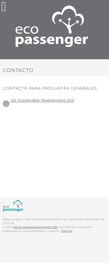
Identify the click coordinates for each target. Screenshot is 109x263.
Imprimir (67, 231)
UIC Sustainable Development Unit (42, 100)
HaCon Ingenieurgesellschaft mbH (35, 227)
